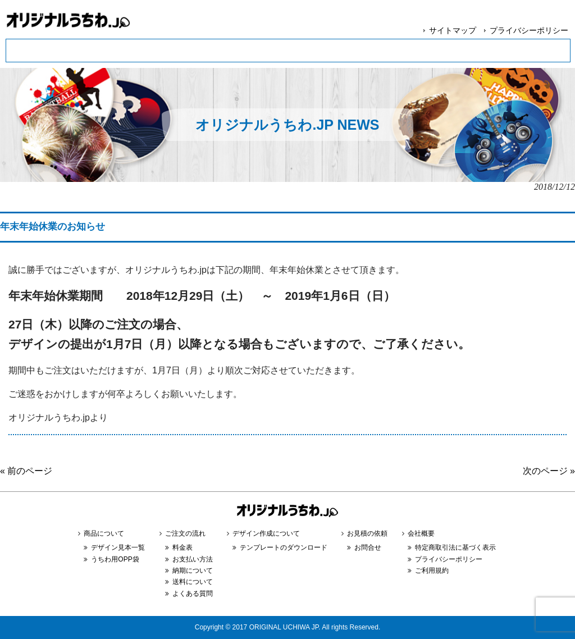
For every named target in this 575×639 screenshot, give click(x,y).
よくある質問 (192, 593)
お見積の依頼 (367, 533)
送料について (192, 582)
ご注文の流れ (185, 533)
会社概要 (421, 533)
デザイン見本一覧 (118, 547)
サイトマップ (452, 30)
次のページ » (549, 471)
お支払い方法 (192, 559)
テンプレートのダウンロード (283, 547)
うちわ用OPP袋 (115, 559)
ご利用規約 (432, 570)
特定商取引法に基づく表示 (455, 547)
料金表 (182, 547)
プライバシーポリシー (529, 30)
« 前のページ (26, 471)
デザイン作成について (266, 533)
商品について (104, 533)
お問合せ (367, 547)
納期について (192, 570)
